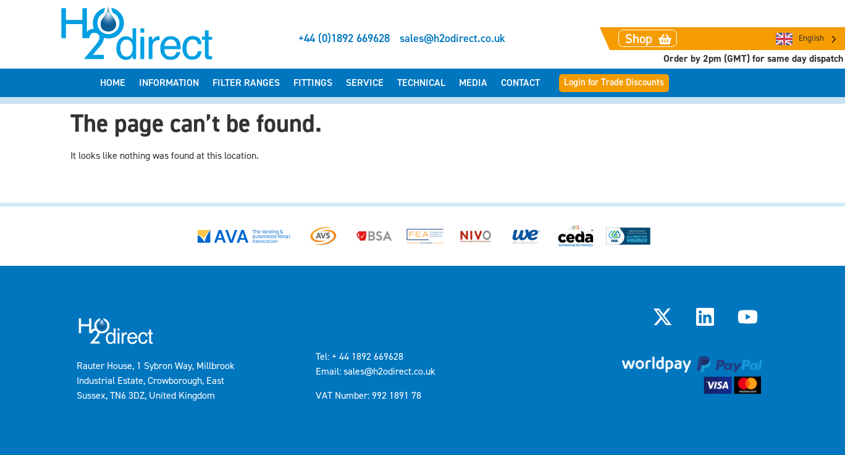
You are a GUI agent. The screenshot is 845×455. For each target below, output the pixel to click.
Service (365, 82)
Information (169, 82)
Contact (520, 82)
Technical (421, 82)
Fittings (312, 82)
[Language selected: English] (806, 38)
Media (473, 82)
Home (112, 82)
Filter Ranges (246, 82)
